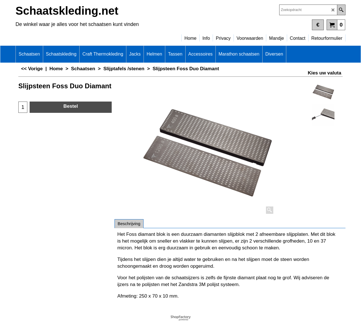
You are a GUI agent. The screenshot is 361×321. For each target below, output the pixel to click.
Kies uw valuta (324, 73)
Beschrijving (129, 223)
